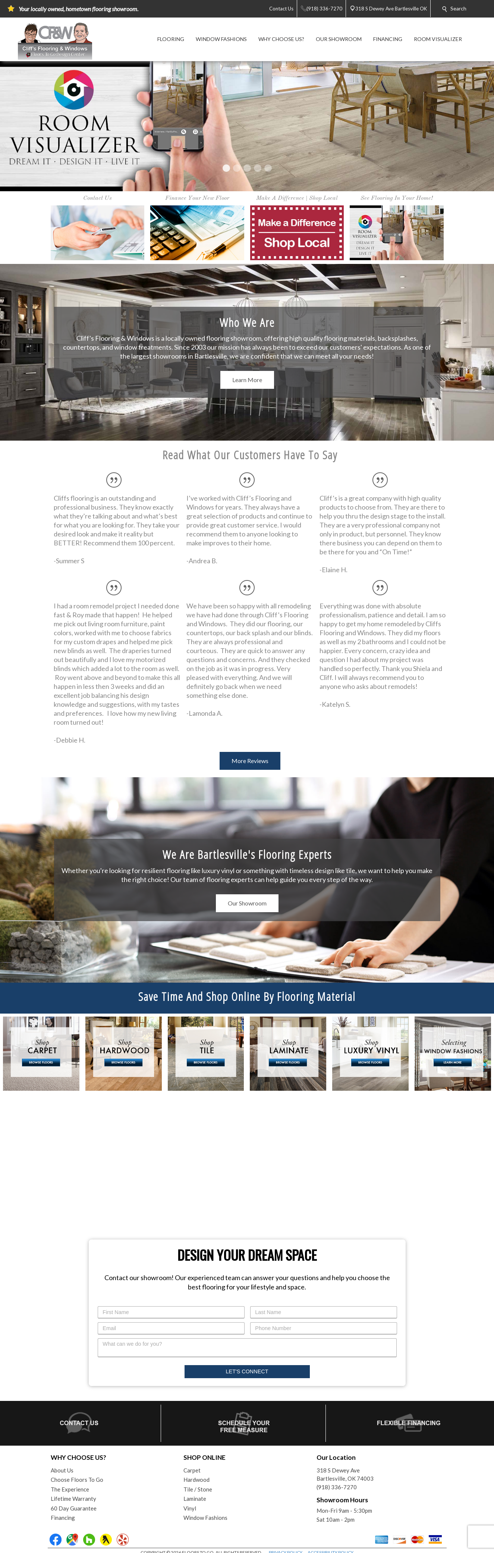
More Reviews (250, 760)
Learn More (247, 379)
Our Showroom (247, 903)
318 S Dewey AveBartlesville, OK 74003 (345, 1474)
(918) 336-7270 (337, 1487)
